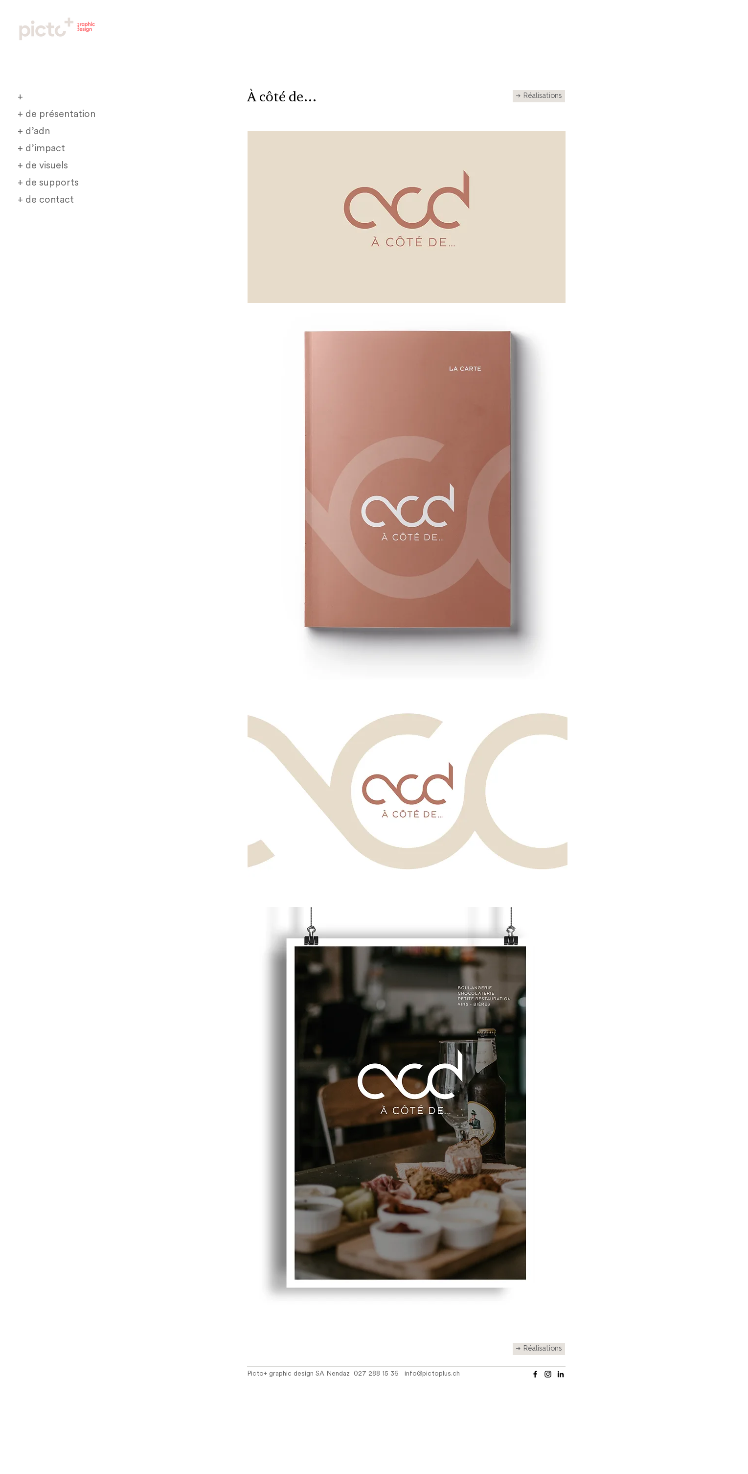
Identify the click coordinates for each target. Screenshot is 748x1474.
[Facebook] (535, 1374)
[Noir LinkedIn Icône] (560, 1374)
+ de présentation (56, 114)
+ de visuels (43, 166)
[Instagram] (548, 1374)
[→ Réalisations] (539, 96)
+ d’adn (34, 132)
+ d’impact (41, 149)
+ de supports (48, 183)
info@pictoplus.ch (432, 1374)
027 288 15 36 (376, 1374)
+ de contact (46, 200)
